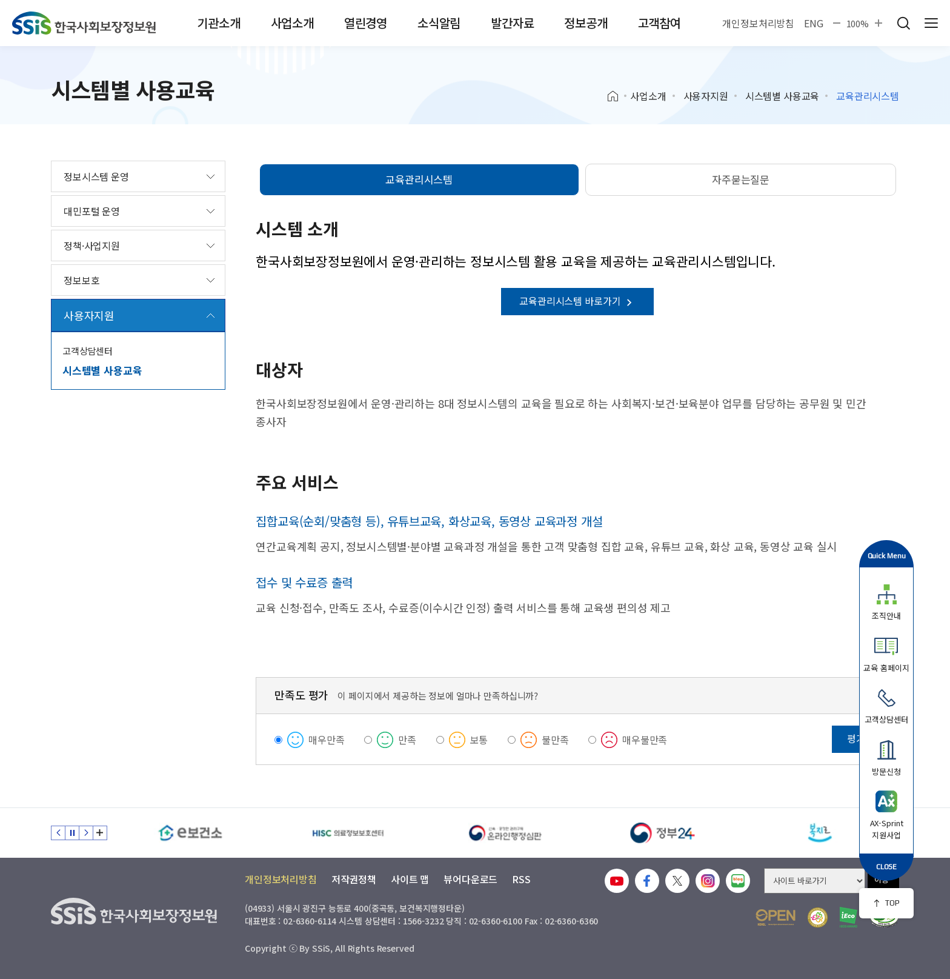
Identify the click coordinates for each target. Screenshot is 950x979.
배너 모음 (100, 833)
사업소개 (292, 23)
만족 (407, 739)
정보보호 (81, 280)
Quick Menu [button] (887, 556)
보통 (479, 739)
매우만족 (326, 739)
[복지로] (820, 833)
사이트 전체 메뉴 (931, 23)
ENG (813, 23)
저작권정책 (353, 879)
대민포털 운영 (92, 211)
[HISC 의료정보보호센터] (348, 833)
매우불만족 (644, 739)
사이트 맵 (410, 879)
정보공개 (585, 23)
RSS (521, 879)
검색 (903, 23)
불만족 (555, 739)
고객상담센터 (87, 350)
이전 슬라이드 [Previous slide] (58, 833)
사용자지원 (705, 96)
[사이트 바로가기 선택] (814, 881)
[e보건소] (190, 833)
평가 (856, 738)
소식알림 (438, 23)
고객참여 (659, 23)
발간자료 (512, 23)
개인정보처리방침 (758, 23)
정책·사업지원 (92, 245)
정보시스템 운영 (96, 176)
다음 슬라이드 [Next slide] (86, 833)
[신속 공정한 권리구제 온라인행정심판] (505, 833)
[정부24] (663, 833)
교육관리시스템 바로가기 (577, 300)
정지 (72, 833)
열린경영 (365, 23)
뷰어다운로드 (470, 879)
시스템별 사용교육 (782, 96)
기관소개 (218, 23)
